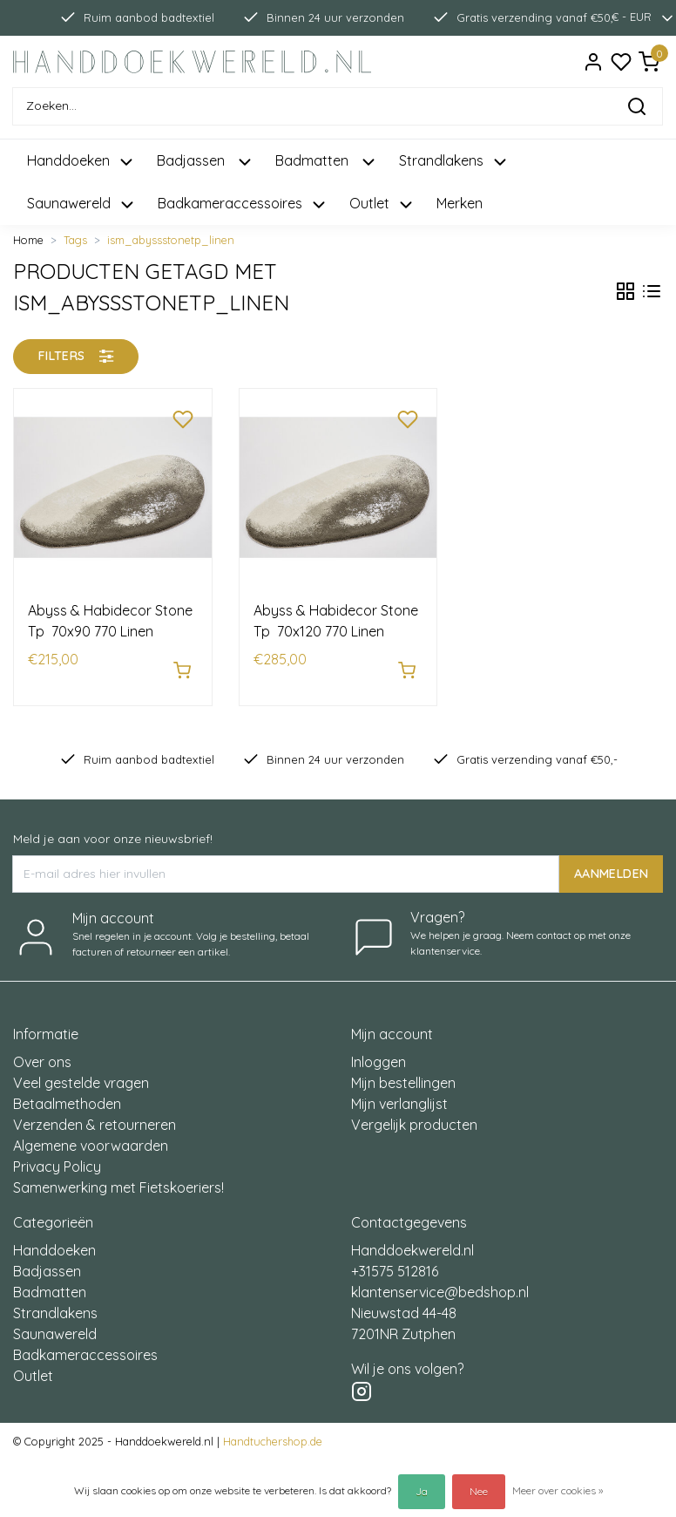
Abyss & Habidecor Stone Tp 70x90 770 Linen (110, 621)
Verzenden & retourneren (94, 1116)
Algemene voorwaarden (90, 1137)
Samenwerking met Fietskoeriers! (118, 1178)
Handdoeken (54, 1241)
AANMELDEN (611, 865)
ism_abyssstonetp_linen (170, 240)
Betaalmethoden (67, 1095)
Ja (422, 1491)
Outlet (33, 1367)
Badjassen (47, 1262)
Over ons (42, 1053)
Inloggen (378, 1053)
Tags (75, 240)
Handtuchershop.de (272, 1432)
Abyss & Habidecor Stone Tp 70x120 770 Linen (336, 621)
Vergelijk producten (414, 1116)
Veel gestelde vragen (81, 1074)
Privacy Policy (57, 1158)
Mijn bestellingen (403, 1074)
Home (28, 240)
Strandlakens (55, 1304)
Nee (479, 1491)
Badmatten (49, 1283)
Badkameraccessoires (85, 1346)
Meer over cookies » (557, 1490)
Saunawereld (55, 1325)
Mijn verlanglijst (399, 1095)
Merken (459, 203)
